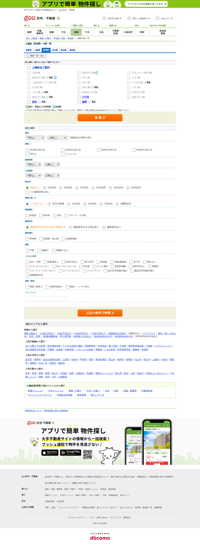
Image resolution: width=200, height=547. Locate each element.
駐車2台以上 (72, 262)
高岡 (71, 373)
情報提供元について (33, 411)
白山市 (138, 359)
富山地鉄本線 (53, 346)
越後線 (136, 349)
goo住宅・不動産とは (54, 477)
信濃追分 (80, 373)
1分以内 (52, 187)
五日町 (35, 87)
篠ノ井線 (113, 346)
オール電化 (102, 266)
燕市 (91, 359)
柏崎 (41, 376)
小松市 (164, 359)
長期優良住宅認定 (117, 333)
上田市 (66, 359)
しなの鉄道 (109, 349)
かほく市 (43, 363)
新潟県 (46, 50)
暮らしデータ (97, 395)
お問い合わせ (102, 517)
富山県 (63, 50)
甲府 (34, 373)
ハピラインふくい (163, 346)
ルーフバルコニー (71, 270)
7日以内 (108, 203)
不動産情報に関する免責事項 (56, 411)
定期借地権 (71, 238)
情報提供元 (142, 477)
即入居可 (89, 262)
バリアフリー (94, 270)
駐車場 (103, 489)
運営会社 (127, 517)
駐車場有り (53, 262)
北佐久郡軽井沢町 (51, 359)
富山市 (112, 359)
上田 (132, 373)
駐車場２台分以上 (82, 336)
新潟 (126, 373)
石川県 (55, 50)
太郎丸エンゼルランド (157, 373)
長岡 (47, 373)
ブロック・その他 (77, 215)
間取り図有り (36, 286)
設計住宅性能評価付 (117, 270)
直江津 (118, 373)
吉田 (47, 376)
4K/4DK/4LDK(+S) (123, 336)
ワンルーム (70, 154)
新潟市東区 (100, 359)
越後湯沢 (36, 77)
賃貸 (116, 390)
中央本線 (102, 346)
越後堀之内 (88, 92)
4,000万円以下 (81, 333)
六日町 (135, 82)
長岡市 (129, 359)
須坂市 (53, 363)
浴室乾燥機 (120, 266)
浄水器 (86, 266)
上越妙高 (62, 376)
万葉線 (50, 349)
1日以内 (76, 203)
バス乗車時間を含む (39, 192)
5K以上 (33, 154)
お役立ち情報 (28, 507)
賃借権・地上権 (51, 238)
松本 (27, 373)
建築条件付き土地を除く (86, 227)
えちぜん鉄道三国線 (72, 346)
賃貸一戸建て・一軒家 (73, 489)
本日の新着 (58, 203)
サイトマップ (115, 517)
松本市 (74, 359)
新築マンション (35, 390)
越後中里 (86, 72)
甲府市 (83, 359)
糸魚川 (140, 373)
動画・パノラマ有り (80, 286)
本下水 (136, 262)
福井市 (120, 359)
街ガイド (114, 507)
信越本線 (69, 349)
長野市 (37, 359)
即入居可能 (65, 336)
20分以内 (136, 187)
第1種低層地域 (50, 336)
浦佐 (84, 87)
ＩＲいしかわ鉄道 (84, 349)
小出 (34, 92)
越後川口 (36, 97)
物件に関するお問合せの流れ (123, 477)
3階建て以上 (62, 250)
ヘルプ (91, 517)
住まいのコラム (126, 507)
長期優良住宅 (36, 275)
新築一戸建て (75, 390)
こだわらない (37, 203)
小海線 (149, 346)
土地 (107, 390)
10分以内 (101, 187)
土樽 (34, 72)
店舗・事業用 (130, 390)
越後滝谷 (136, 97)
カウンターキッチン (39, 266)
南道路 (104, 262)
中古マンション (56, 390)
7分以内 (84, 187)
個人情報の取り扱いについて (57, 483)
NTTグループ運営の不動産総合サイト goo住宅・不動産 (49, 10)
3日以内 (92, 203)
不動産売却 (49, 501)
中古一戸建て (93, 390)
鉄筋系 (33, 215)
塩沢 (84, 82)
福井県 (72, 50)
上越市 (155, 359)
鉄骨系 (46, 215)
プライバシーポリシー (77, 517)
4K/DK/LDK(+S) (144, 149)
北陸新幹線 (90, 346)
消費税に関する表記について (84, 483)
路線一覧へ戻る (35, 56)
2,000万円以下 (47, 333)
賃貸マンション (91, 489)
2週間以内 (125, 203)
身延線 (98, 349)
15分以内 (118, 187)
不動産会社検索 (64, 395)
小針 (54, 376)
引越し (54, 507)
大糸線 (123, 346)
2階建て (45, 250)
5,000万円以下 (98, 333)
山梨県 (37, 50)
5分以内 (68, 187)
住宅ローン (124, 495)
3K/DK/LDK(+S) (108, 149)
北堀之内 (136, 92)
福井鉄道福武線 (136, 346)
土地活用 (60, 501)
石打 (84, 77)
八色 (134, 87)
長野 (41, 373)
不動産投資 (147, 390)
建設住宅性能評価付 (144, 270)
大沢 (134, 77)
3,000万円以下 (64, 333)
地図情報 (158, 507)
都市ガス (151, 262)
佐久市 (147, 359)
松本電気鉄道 (123, 349)
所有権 (33, 238)
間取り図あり (30, 333)
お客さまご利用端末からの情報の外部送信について (86, 477)
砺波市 (61, 363)
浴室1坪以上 (139, 266)
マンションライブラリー (40, 395)
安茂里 (63, 373)
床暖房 (155, 266)
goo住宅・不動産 (30, 476)
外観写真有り (56, 286)
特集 (47, 507)
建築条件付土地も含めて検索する (48, 227)
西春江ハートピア (104, 373)
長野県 (28, 50)
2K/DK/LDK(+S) (73, 149)
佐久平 (55, 373)
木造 (59, 215)
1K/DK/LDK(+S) (37, 149)
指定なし (35, 187)
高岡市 (33, 363)
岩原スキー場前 (140, 72)
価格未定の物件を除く (81, 137)
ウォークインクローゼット (43, 270)
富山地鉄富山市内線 (35, 349)
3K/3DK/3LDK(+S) (103, 336)
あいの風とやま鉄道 (35, 346)
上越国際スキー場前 (42, 82)
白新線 (59, 349)
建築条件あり (114, 227)
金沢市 (28, 359)
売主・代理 (35, 262)
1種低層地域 (120, 262)
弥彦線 (144, 349)
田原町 (90, 373)
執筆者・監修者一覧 (143, 507)
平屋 (32, 250)
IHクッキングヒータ (66, 266)
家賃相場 (81, 395)
